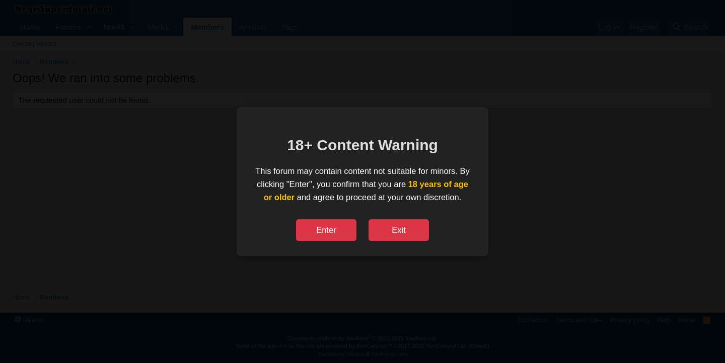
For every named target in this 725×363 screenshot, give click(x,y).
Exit (399, 229)
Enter (326, 229)
